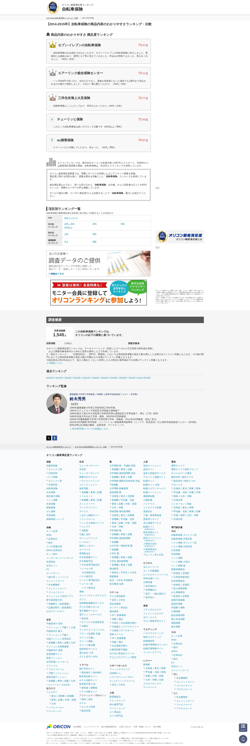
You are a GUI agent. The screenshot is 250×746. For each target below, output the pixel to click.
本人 (66, 241)
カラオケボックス (152, 683)
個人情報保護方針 (109, 727)
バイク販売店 (86, 576)
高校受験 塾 (115, 492)
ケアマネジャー (131, 626)
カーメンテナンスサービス (92, 595)
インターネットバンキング (59, 558)
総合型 (85, 618)
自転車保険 (52, 488)
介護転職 (147, 500)
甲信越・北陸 (127, 500)
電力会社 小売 (86, 652)
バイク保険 (52, 477)
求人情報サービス (152, 523)
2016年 (123, 378)
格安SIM (177, 481)
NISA (49, 535)
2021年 (86, 378)
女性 (66, 234)
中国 (198, 492)
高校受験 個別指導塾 (119, 511)
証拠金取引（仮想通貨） (60, 607)
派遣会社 (147, 511)
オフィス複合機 (87, 645)
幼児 (114, 600)
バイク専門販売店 (91, 580)
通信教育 (113, 568)
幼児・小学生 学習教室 (121, 580)
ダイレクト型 (55, 469)
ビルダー (52, 692)
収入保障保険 (180, 588)
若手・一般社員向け (155, 593)
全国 (161, 679)
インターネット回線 (181, 504)
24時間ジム (115, 673)
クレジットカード (55, 581)
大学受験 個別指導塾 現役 (122, 473)
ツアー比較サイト (88, 691)
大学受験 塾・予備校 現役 (122, 465)
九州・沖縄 (117, 507)
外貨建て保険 (178, 607)
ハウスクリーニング (89, 481)
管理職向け (151, 590)
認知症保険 (176, 604)
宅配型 (85, 530)
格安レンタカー (87, 545)
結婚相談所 (149, 641)
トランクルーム (87, 519)
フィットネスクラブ (119, 669)
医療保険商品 (178, 569)
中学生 (124, 572)
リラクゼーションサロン (121, 677)
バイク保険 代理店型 (181, 546)
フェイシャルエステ (153, 613)
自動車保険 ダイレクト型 (184, 535)
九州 (73, 642)
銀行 (50, 542)
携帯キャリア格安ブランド (184, 469)
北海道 (115, 496)
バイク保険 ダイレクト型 (184, 542)
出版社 (85, 626)
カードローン (53, 573)
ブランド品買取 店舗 (89, 633)
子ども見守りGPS (88, 656)
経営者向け (151, 586)
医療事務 (121, 615)
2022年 (77, 378)
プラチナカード (184, 689)
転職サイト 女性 (151, 484)
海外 (90, 699)
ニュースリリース (91, 727)
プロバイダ (176, 484)
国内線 (85, 687)
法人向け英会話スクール (121, 653)
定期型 (185, 573)
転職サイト (149, 481)
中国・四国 (70, 699)
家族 (94, 241)
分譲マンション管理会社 (58, 639)
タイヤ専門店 (116, 716)
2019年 (104, 378)
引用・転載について (142, 727)
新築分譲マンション (56, 677)
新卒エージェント (152, 539)
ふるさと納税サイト (89, 515)
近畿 (66, 642)
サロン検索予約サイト (154, 621)
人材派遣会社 (150, 550)
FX (47, 569)
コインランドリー (88, 484)
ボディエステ (150, 617)
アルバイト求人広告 (153, 554)
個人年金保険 (178, 619)
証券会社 (52, 539)
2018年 (113, 378)
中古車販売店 (86, 561)
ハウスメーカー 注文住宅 (58, 685)
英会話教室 (115, 604)
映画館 (146, 664)
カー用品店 (115, 712)
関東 (163, 668)
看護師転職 (149, 496)
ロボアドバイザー (55, 611)
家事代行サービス (88, 477)
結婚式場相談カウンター (155, 644)
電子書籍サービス (88, 610)
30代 (95, 224)
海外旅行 (97, 672)
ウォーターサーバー (89, 465)
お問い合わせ (125, 727)
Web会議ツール (151, 578)
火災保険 (50, 492)
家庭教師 (113, 576)
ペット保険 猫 (178, 565)
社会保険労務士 (129, 623)
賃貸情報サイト (54, 654)
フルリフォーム (56, 669)
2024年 (59, 378)
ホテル (82, 703)
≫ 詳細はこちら (54, 363)
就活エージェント (152, 465)
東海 (59, 642)
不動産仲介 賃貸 (54, 650)
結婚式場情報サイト (153, 648)
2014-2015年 (144, 378)
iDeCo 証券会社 (54, 550)
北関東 (61, 696)
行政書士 (116, 626)
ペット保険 (52, 500)
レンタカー (85, 542)
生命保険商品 (178, 581)
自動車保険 (52, 465)
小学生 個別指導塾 (118, 561)
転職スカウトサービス (154, 488)
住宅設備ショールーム (57, 661)
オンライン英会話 (118, 607)
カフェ (82, 599)
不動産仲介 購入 (54, 631)
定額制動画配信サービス (91, 603)
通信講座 (113, 611)
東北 (53, 696)
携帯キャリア (178, 465)
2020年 (95, 378)
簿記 (120, 619)
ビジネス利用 (88, 707)
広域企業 (177, 500)
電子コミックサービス (90, 614)
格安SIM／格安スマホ (182, 477)
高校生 (115, 572)
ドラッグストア (117, 700)
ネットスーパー (87, 504)
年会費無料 (54, 584)
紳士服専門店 (116, 704)
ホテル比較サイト (88, 680)
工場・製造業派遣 (152, 515)
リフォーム (52, 665)
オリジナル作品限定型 (93, 622)
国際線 (94, 687)
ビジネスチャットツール (155, 574)
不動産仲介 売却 (54, 623)
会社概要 (77, 727)
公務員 (115, 630)
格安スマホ (189, 481)
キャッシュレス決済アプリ (59, 596)
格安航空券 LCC (87, 684)
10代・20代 (69, 224)
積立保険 (175, 626)
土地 (73, 627)
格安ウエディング (152, 637)
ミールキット (86, 496)
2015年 (132, 378)
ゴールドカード (56, 592)
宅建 (114, 619)
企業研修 (147, 582)
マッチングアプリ (152, 652)
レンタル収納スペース (93, 523)
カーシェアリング (88, 538)
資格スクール (116, 634)
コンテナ (86, 526)
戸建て (65, 627)
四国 (175, 496)
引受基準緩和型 (181, 577)
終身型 (176, 573)
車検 (81, 591)
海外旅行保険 (53, 496)
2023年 (68, 378)
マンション (54, 627)
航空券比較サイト (88, 676)
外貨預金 (50, 561)
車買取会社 (85, 553)
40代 (123, 224)
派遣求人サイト (151, 519)
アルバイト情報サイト (154, 477)
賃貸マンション (54, 658)
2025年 (50, 378)
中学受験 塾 (115, 530)
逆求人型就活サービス (154, 473)
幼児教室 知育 (116, 584)
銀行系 (51, 577)
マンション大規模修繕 (57, 646)
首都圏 (51, 642)
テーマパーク (150, 687)
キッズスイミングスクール (122, 681)
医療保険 (50, 507)
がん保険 (50, 511)
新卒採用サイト (151, 533)
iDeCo (174, 651)
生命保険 (50, 504)
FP (113, 615)
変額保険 (175, 623)
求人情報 (157, 727)
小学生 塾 (114, 553)
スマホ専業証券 (54, 546)
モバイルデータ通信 (181, 473)
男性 (94, 234)
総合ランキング (71, 218)
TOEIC (115, 623)
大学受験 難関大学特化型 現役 (124, 481)
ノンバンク (63, 577)
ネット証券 (52, 531)
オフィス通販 (86, 641)
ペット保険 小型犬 (180, 561)
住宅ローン (52, 565)
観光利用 (86, 710)
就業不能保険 (178, 600)
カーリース (85, 549)
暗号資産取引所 (54, 600)
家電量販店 (115, 696)
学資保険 (50, 515)
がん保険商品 (178, 592)
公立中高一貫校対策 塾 (121, 545)
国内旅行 (86, 672)
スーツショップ (117, 708)
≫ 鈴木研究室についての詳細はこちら (89, 428)
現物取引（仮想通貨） (59, 604)
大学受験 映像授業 (118, 488)
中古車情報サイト (88, 557)
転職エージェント (152, 492)
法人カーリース (151, 567)
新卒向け (150, 597)
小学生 (133, 572)
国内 (84, 699)
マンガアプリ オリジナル (92, 630)
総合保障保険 (178, 615)
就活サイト (149, 469)
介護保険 (175, 611)
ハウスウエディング (153, 633)
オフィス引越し (87, 637)
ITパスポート (127, 630)
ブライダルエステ (152, 609)
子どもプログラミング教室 (122, 657)
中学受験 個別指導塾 (119, 538)
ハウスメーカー (56, 707)
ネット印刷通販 (151, 570)
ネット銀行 (52, 554)
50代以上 (68, 227)
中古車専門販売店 (91, 565)
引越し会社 (85, 534)
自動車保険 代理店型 (181, 539)
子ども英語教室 (117, 596)
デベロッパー (55, 711)
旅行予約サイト (87, 668)
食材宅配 (83, 488)
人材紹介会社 (150, 544)
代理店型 (52, 473)
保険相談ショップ (55, 519)
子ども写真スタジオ (89, 607)
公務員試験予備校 (118, 649)
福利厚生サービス (88, 649)
